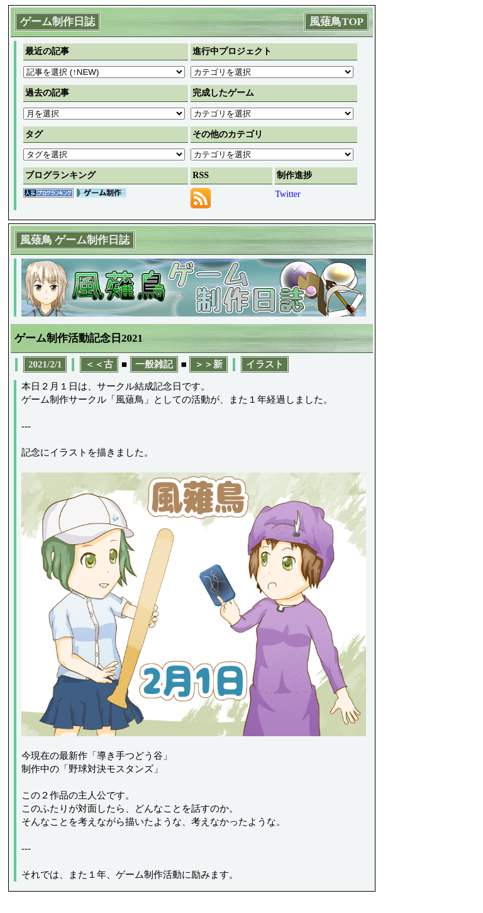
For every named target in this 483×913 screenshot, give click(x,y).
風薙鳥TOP (336, 22)
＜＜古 (99, 364)
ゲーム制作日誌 (57, 22)
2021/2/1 (45, 364)
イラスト (265, 364)
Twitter (287, 194)
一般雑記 (154, 364)
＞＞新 (208, 364)
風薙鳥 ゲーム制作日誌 (75, 240)
